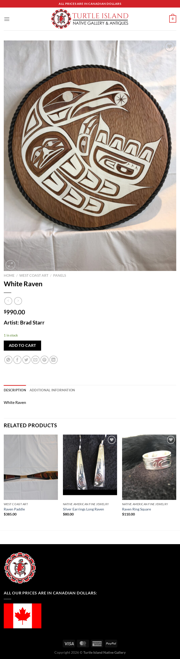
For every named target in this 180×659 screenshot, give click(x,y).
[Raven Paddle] (31, 467)
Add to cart (22, 345)
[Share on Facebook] (17, 360)
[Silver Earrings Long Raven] (90, 467)
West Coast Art (33, 275)
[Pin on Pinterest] (44, 360)
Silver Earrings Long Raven (83, 509)
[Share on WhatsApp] (8, 360)
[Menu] (7, 19)
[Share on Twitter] (26, 360)
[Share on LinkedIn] (53, 360)
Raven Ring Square (136, 509)
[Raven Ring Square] (149, 467)
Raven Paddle (14, 509)
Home (9, 275)
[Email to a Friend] (35, 360)
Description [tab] (15, 390)
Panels (59, 275)
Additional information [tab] (52, 390)
